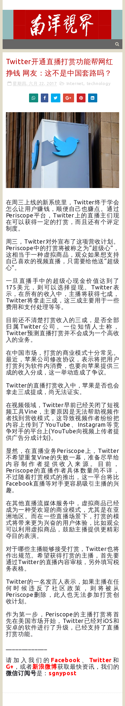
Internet (75, 83)
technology (99, 83)
